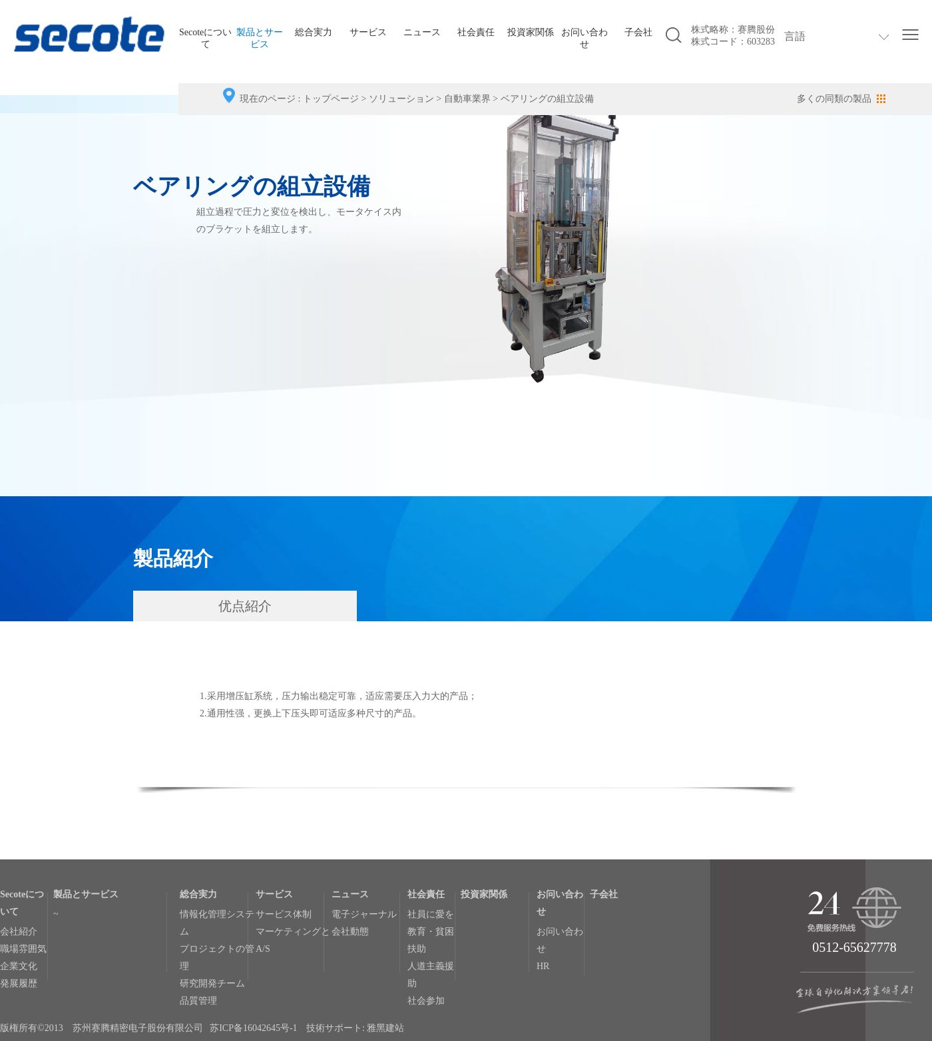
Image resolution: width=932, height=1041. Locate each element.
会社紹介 (18, 932)
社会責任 (476, 32)
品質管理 (198, 1001)
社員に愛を (430, 914)
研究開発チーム (212, 983)
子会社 (638, 32)
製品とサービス (259, 38)
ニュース (422, 32)
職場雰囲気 (23, 949)
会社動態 (350, 932)
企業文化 (18, 966)
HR (543, 966)
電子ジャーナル (364, 914)
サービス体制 (284, 914)
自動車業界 (467, 99)
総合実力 (313, 32)
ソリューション (401, 99)
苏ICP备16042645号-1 (253, 1028)
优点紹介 (245, 606)
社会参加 (426, 1001)
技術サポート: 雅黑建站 (355, 1028)
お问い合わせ (584, 38)
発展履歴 (18, 983)
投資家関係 (530, 32)
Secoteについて (205, 38)
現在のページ (268, 99)
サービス (368, 32)
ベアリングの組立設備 (547, 99)
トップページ (331, 99)
